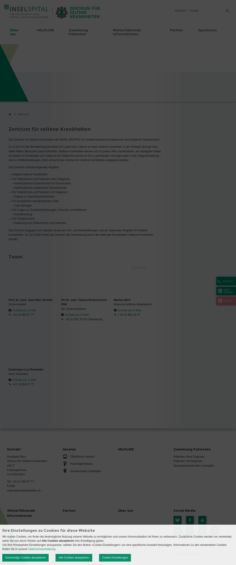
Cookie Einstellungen (115, 557)
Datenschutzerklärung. (42, 549)
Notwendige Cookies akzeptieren (25, 557)
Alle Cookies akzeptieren (74, 557)
